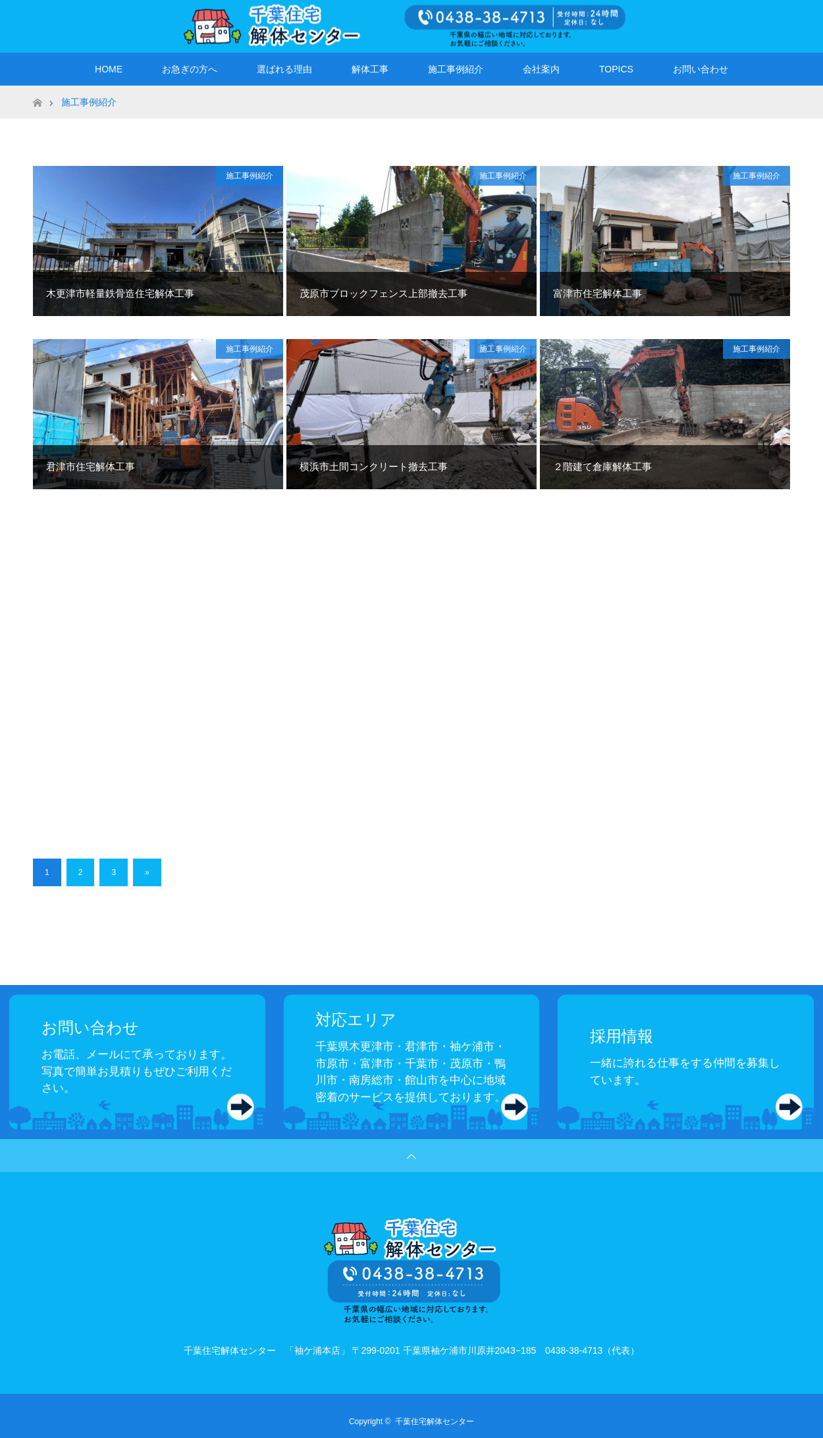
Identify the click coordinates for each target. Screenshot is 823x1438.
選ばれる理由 (284, 69)
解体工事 (370, 69)
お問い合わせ (700, 69)
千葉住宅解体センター (434, 1421)
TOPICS (616, 69)
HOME (108, 69)
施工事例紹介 (455, 69)
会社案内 (541, 69)
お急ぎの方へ (189, 69)
